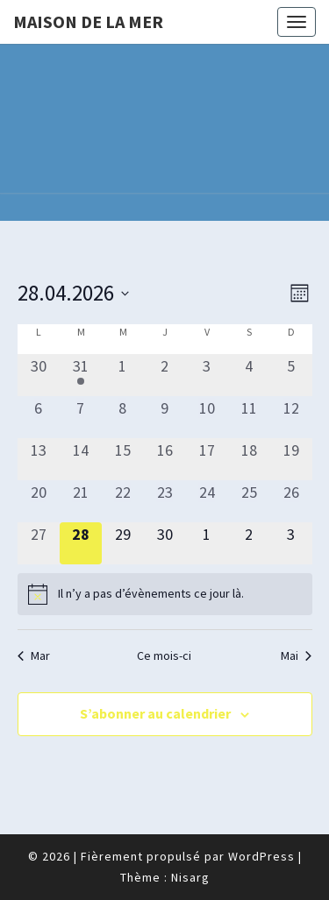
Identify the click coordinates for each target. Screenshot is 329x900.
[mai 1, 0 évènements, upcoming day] (207, 543)
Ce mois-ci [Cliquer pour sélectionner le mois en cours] (164, 655)
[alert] (165, 594)
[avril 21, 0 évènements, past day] (81, 501)
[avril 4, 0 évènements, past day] (249, 375)
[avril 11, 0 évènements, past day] (249, 417)
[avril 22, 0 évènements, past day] (123, 501)
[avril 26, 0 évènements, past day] (291, 501)
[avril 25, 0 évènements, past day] (249, 501)
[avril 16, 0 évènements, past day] (165, 459)
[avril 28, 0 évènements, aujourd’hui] (81, 543)
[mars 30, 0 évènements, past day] (39, 375)
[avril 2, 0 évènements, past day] (165, 375)
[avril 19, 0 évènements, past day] (291, 459)
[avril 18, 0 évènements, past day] (249, 459)
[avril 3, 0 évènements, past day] (207, 375)
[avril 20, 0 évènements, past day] (39, 501)
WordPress (261, 856)
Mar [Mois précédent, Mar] (34, 655)
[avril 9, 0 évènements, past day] (165, 417)
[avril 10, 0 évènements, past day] (207, 417)
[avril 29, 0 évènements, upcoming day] (123, 543)
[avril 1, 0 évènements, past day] (123, 375)
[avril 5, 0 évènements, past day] (291, 375)
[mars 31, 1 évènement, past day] (81, 375)
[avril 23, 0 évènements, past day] (165, 501)
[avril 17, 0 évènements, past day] (207, 459)
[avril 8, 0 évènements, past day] (123, 417)
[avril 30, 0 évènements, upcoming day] (165, 543)
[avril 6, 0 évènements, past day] (39, 417)
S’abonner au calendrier (155, 713)
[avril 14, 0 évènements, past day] (81, 459)
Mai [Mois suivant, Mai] (296, 655)
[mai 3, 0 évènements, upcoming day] (291, 543)
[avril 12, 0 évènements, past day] (291, 417)
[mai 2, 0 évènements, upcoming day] (249, 543)
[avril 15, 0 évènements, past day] (123, 459)
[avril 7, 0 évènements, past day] (81, 417)
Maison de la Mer (88, 21)
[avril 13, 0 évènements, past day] (39, 459)
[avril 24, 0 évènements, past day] (207, 501)
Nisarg (190, 877)
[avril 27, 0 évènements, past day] (39, 543)
